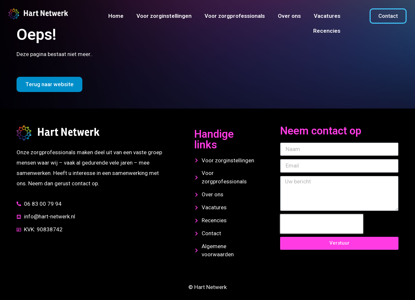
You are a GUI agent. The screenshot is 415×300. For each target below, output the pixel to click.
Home (116, 16)
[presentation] (321, 224)
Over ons (289, 16)
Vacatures (327, 16)
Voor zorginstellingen (164, 16)
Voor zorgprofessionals (235, 16)
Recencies (326, 31)
